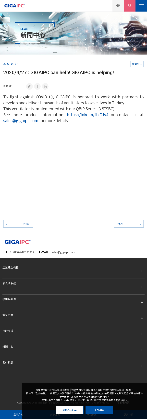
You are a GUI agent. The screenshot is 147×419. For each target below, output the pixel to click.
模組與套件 (9, 299)
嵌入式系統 (9, 283)
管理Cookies (69, 410)
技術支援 (7, 331)
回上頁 (47, 43)
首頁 (25, 43)
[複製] (29, 86)
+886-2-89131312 (23, 252)
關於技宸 (7, 362)
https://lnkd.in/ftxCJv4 (87, 114)
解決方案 (7, 315)
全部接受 (99, 410)
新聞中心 (7, 346)
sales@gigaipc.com (20, 120)
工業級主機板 (10, 267)
